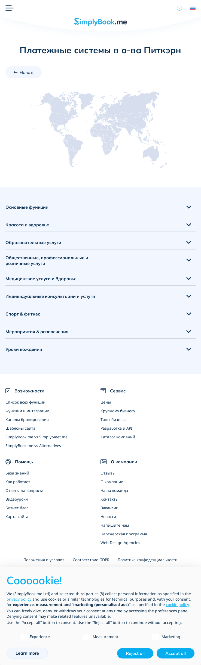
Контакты (109, 499)
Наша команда (114, 490)
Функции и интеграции (27, 410)
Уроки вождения (23, 349)
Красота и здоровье (27, 224)
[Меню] (9, 8)
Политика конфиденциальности (148, 559)
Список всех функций (25, 402)
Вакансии (109, 507)
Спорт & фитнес (22, 314)
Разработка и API (116, 428)
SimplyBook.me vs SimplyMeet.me (36, 436)
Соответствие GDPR (91, 559)
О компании (111, 481)
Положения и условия (44, 559)
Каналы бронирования (27, 419)
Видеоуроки (16, 499)
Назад (27, 72)
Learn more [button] (27, 653)
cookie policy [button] (177, 604)
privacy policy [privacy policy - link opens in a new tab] (19, 599)
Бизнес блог (16, 507)
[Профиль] (179, 8)
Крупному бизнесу (117, 410)
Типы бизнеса (113, 419)
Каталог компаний (117, 436)
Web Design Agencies (120, 542)
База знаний (17, 473)
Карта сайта (16, 516)
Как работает (17, 481)
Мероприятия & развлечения (36, 331)
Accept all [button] (175, 653)
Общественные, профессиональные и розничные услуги (46, 260)
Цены (105, 402)
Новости (108, 516)
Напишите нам (114, 525)
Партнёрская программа (123, 533)
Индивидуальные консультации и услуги (50, 296)
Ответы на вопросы (24, 490)
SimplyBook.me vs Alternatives (33, 445)
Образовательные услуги (33, 242)
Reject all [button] (135, 653)
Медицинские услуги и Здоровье (41, 278)
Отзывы (107, 473)
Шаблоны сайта (20, 428)
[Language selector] (191, 8)
